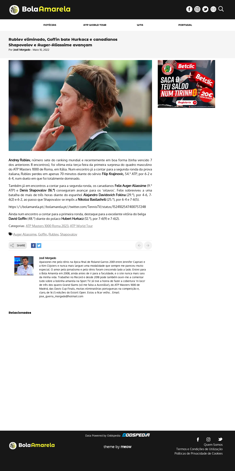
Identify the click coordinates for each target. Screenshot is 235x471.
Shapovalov (68, 234)
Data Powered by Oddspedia (102, 436)
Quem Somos (213, 444)
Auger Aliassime (25, 234)
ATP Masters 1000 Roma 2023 (47, 226)
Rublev (54, 234)
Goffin (42, 234)
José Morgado (21, 50)
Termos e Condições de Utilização (199, 449)
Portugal (185, 25)
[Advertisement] (186, 137)
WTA (140, 25)
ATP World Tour (94, 25)
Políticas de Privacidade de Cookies (199, 453)
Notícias (49, 25)
